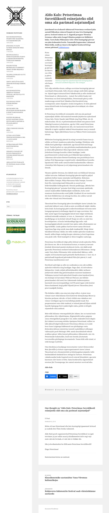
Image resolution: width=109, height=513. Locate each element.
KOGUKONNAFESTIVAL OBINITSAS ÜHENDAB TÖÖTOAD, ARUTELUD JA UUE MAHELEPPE (15, 93)
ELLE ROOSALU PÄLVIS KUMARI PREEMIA (13, 102)
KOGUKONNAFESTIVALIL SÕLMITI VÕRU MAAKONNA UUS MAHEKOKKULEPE (14, 39)
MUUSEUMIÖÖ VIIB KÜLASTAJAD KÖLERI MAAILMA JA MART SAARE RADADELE (16, 110)
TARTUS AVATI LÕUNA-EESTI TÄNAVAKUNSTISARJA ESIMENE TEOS (15, 83)
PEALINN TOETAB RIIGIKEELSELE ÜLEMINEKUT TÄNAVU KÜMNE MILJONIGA (15, 67)
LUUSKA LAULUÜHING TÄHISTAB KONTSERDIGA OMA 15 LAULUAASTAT (15, 137)
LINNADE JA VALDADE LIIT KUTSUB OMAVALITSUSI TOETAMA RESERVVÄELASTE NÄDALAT (15, 154)
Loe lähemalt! (17, 186)
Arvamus (70, 390)
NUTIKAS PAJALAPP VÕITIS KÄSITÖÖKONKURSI (14, 145)
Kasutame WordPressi (51, 509)
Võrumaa (76, 390)
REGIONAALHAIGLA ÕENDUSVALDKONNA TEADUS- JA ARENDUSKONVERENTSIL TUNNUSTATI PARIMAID (15, 57)
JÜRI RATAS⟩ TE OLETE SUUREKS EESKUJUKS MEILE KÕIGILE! (15, 48)
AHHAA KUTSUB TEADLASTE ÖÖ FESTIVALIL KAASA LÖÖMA (15, 163)
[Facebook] (51, 376)
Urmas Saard (61, 390)
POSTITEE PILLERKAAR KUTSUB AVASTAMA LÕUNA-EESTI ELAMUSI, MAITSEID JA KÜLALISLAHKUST (15, 120)
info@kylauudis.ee (12, 194)
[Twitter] (63, 376)
